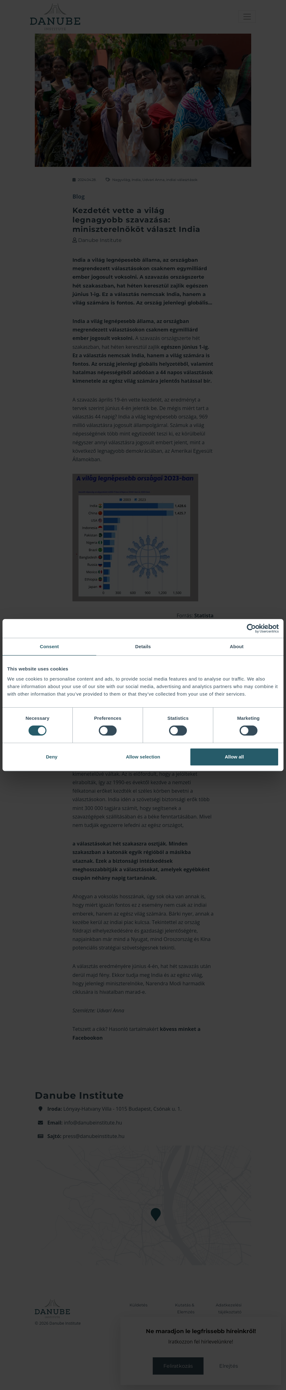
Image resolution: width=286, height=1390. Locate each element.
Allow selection (143, 756)
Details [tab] (143, 646)
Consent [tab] (49, 646)
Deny (51, 756)
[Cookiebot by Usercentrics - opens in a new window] (251, 628)
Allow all (234, 756)
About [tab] (237, 646)
